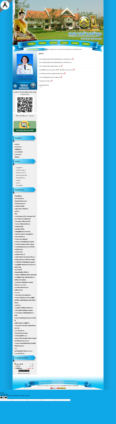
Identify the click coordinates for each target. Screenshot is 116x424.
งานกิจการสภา (18, 252)
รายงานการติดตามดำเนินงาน (22, 224)
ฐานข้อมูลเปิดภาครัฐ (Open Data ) (23, 351)
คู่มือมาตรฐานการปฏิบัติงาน (21, 323)
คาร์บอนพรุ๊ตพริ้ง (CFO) (20, 335)
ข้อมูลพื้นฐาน (18, 196)
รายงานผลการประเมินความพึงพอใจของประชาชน (25, 327)
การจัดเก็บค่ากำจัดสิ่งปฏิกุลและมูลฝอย (24, 262)
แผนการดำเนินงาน (19, 236)
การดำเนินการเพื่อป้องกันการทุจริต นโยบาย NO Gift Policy (23, 284)
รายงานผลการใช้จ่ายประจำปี (22, 221)
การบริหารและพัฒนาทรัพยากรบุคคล (24, 244)
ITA (15, 348)
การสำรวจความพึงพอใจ (21, 239)
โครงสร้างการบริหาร (45, 81)
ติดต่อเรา (17, 157)
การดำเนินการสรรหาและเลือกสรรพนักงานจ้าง (52, 73)
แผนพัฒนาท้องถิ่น (19, 206)
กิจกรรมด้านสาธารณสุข (21, 333)
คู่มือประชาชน (18, 290)
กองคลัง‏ (18, 180)
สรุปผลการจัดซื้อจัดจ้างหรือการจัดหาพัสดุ (25, 275)
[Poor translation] (5, 397)
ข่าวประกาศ (17, 147)
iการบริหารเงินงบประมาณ (21, 287)
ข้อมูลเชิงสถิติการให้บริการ (21, 272)
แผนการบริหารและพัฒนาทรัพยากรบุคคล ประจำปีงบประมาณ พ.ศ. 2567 (25, 340)
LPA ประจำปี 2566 (19, 330)
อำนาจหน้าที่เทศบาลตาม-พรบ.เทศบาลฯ (50, 77)
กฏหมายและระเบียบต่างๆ (21, 208)
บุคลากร (16, 211)
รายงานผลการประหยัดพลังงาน (22, 295)
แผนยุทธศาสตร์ (18, 226)
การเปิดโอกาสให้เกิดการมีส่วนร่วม (23, 308)
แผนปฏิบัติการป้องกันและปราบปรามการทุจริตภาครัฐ (25, 266)
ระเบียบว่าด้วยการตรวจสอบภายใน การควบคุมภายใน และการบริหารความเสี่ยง (24, 258)
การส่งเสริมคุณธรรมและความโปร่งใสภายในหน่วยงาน (24, 248)
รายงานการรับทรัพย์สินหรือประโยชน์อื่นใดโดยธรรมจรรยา (25, 345)
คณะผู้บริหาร (19, 167)
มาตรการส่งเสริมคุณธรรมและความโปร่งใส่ (25, 319)
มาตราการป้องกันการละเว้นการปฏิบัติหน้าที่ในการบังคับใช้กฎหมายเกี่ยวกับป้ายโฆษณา (25, 300)
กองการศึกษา (19, 185)
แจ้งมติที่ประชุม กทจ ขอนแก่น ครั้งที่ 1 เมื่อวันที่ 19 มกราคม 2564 (56, 70)
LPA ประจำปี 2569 (19, 353)
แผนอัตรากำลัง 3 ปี (19, 254)
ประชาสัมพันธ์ (18, 152)
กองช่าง (18, 183)
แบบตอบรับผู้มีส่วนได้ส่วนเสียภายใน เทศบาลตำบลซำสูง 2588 (57, 50)
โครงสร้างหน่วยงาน (19, 203)
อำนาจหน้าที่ (18, 269)
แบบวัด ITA (17, 305)
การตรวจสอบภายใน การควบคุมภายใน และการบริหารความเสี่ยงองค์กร (24, 218)
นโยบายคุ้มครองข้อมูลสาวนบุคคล (23, 310)
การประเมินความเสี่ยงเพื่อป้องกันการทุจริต (24, 314)
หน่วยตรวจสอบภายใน (21, 175)
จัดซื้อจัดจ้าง (17, 149)
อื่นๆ (15, 214)
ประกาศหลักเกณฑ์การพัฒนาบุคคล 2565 (50, 66)
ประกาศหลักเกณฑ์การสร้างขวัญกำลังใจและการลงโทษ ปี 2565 (56, 59)
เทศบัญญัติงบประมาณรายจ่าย (22, 231)
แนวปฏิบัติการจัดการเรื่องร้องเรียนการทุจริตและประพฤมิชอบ (24, 279)
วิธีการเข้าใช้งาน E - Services (25, 116)
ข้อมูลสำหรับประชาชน (20, 201)
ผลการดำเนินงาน (19, 198)
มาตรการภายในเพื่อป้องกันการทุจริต (24, 241)
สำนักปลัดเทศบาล (20, 178)
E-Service (17, 292)
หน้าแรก (16, 144)
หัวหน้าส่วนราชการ (21, 172)
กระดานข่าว (17, 154)
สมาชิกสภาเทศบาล (21, 170)
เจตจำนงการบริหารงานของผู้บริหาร (23, 234)
